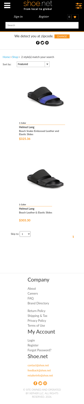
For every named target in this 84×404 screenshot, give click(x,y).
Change (62, 36)
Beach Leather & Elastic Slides (35, 212)
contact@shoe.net (38, 365)
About (32, 288)
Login (31, 340)
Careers (33, 293)
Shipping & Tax (37, 316)
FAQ (31, 298)
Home (6, 57)
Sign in (18, 16)
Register (44, 16)
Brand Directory (38, 303)
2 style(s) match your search (37, 57)
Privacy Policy (37, 320)
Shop (15, 57)
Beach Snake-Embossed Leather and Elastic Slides (39, 132)
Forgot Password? (39, 350)
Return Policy (36, 311)
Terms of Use (36, 325)
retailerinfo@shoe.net (40, 375)
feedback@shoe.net (39, 370)
